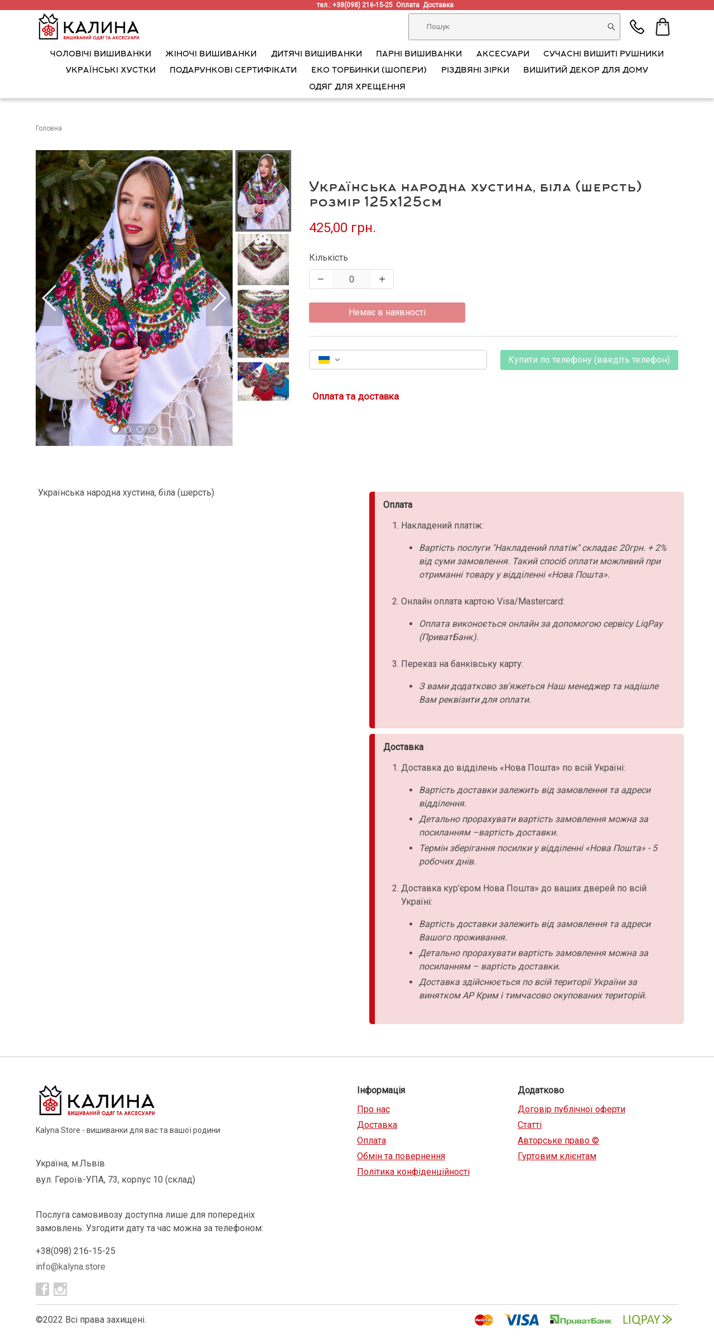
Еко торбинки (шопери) (369, 70)
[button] (134, 298)
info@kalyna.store (70, 1266)
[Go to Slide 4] (152, 429)
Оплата (409, 5)
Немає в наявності (387, 312)
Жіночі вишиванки (211, 54)
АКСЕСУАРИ (502, 54)
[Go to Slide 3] (140, 429)
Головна (49, 128)
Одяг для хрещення (357, 87)
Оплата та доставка (355, 396)
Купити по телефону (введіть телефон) (589, 359)
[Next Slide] (219, 298)
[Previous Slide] (49, 298)
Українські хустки (111, 70)
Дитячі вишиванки (316, 54)
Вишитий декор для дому (585, 70)
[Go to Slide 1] (115, 429)
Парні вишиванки (419, 54)
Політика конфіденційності (413, 1171)
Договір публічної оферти (571, 1109)
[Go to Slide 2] (127, 429)
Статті (530, 1125)
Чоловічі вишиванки (100, 54)
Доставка (440, 5)
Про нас (373, 1109)
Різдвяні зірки (475, 70)
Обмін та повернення (401, 1156)
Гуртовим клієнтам (557, 1156)
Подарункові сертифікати (233, 70)
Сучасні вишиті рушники (603, 54)
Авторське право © (558, 1140)
